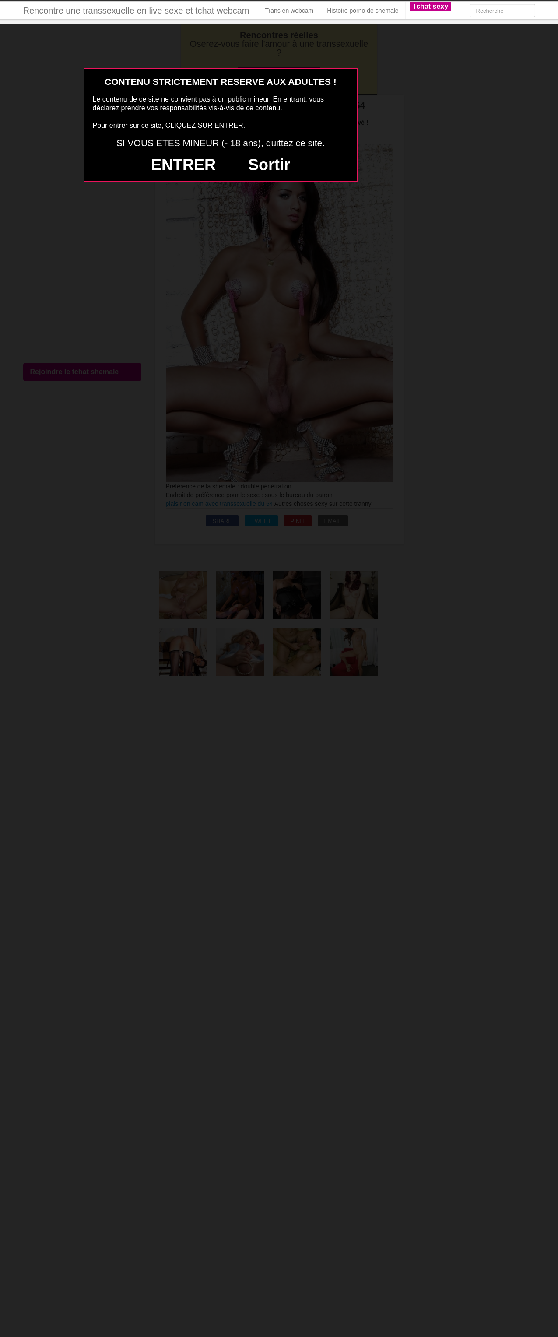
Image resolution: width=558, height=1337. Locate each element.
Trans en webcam (289, 10)
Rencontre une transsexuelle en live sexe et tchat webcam (136, 10)
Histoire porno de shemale (362, 10)
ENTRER (183, 165)
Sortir (269, 165)
